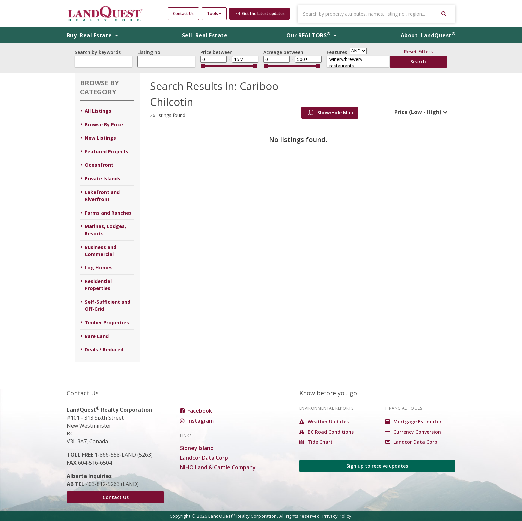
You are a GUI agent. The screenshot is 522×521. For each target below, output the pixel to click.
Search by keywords (98, 52)
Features (337, 52)
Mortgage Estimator (413, 421)
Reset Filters (418, 53)
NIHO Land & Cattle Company (218, 467)
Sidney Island (197, 448)
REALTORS (311, 35)
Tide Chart (316, 442)
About (428, 35)
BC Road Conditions (326, 432)
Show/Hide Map (330, 112)
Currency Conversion (413, 432)
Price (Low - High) (417, 112)
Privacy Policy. (337, 516)
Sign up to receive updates (377, 466)
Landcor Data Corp (204, 457)
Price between (216, 52)
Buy (92, 35)
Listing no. (149, 52)
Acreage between (283, 52)
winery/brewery (358, 59)
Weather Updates (324, 421)
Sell (204, 35)
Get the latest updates (260, 13)
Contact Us (183, 13)
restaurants (358, 66)
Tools (214, 13)
